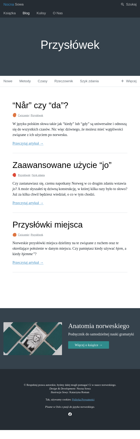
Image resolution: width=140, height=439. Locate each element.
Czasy (45, 84)
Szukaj (128, 5)
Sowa (14, 5)
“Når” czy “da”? (39, 108)
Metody (26, 84)
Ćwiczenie (21, 118)
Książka (10, 14)
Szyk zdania (93, 84)
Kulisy (43, 14)
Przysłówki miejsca (46, 228)
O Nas (60, 14)
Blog (27, 14)
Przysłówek (35, 118)
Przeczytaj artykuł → (25, 147)
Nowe (8, 84)
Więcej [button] (128, 84)
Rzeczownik (66, 84)
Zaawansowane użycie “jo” (61, 168)
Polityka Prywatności (83, 407)
